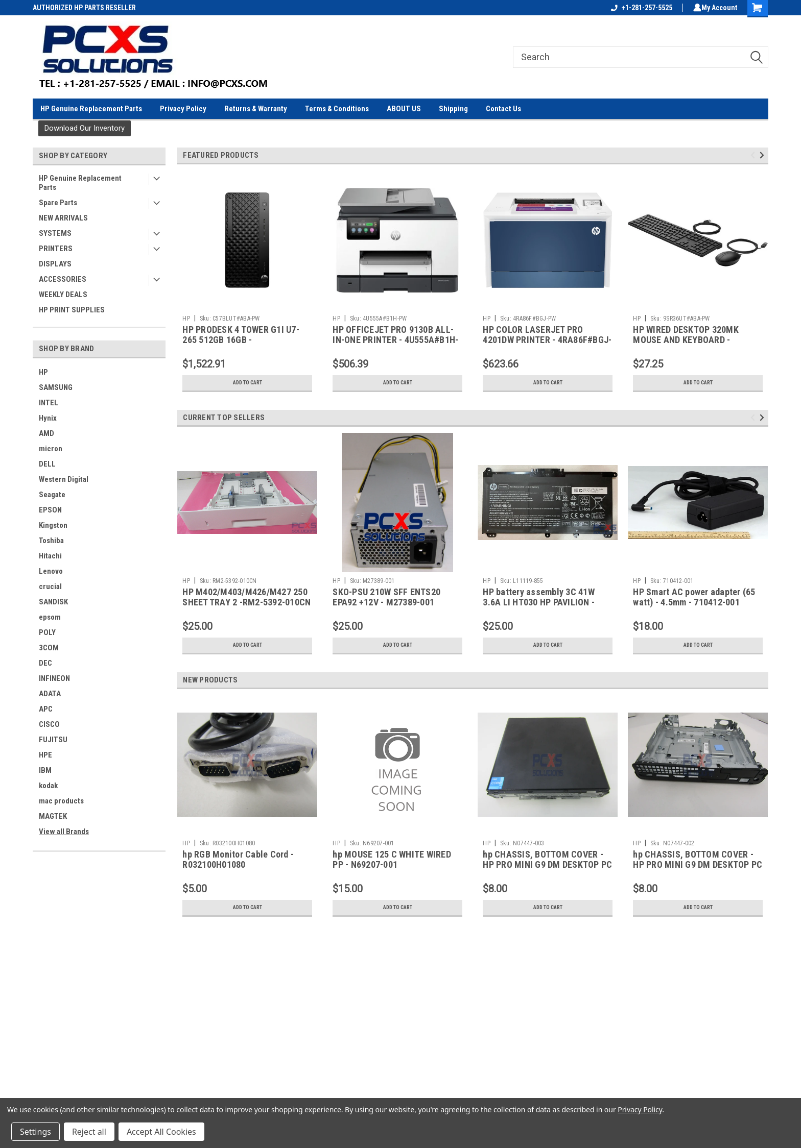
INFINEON (54, 678)
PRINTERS (56, 248)
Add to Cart (247, 383)
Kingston (53, 525)
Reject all (89, 1131)
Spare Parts (58, 202)
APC (46, 709)
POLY (47, 632)
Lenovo (51, 571)
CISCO (49, 724)
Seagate (52, 494)
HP (43, 372)
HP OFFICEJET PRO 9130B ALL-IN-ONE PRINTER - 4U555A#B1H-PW (395, 340)
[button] (84, 128)
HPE (45, 755)
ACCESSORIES (62, 279)
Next (763, 155)
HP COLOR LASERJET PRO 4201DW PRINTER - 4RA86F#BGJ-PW (547, 340)
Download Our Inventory (84, 128)
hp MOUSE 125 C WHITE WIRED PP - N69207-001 (392, 859)
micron (50, 448)
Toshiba (51, 540)
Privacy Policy (183, 108)
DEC (45, 663)
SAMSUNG (56, 387)
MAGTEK (53, 816)
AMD (46, 433)
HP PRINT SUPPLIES (72, 309)
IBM (45, 770)
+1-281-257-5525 (639, 8)
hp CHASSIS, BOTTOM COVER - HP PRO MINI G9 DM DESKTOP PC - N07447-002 (697, 865)
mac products (61, 800)
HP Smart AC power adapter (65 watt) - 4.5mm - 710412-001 (694, 597)
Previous (754, 155)
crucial (50, 586)
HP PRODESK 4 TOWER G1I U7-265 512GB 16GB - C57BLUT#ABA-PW (240, 340)
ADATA (50, 693)
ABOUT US (404, 108)
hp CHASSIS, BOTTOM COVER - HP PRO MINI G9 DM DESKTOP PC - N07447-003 (547, 865)
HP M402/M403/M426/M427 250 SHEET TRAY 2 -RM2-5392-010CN (246, 597)
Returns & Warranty (255, 108)
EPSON (50, 510)
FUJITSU (53, 739)
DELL (47, 464)
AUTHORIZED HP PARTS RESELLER (84, 8)
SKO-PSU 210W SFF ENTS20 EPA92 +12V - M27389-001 (386, 597)
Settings (35, 1131)
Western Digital (63, 479)
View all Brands (64, 831)
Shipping (453, 108)
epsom (50, 617)
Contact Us (503, 108)
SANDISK (53, 601)
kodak (48, 785)
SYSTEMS (55, 233)
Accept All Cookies (161, 1131)
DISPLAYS (55, 263)
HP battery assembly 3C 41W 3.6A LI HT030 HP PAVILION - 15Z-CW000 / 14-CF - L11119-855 (547, 603)
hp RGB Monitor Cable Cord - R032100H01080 (238, 859)
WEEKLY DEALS (63, 294)
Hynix (48, 418)
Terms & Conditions (337, 108)
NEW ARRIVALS (63, 218)
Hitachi (50, 555)
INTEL (48, 402)
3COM (49, 647)
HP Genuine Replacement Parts (91, 108)
